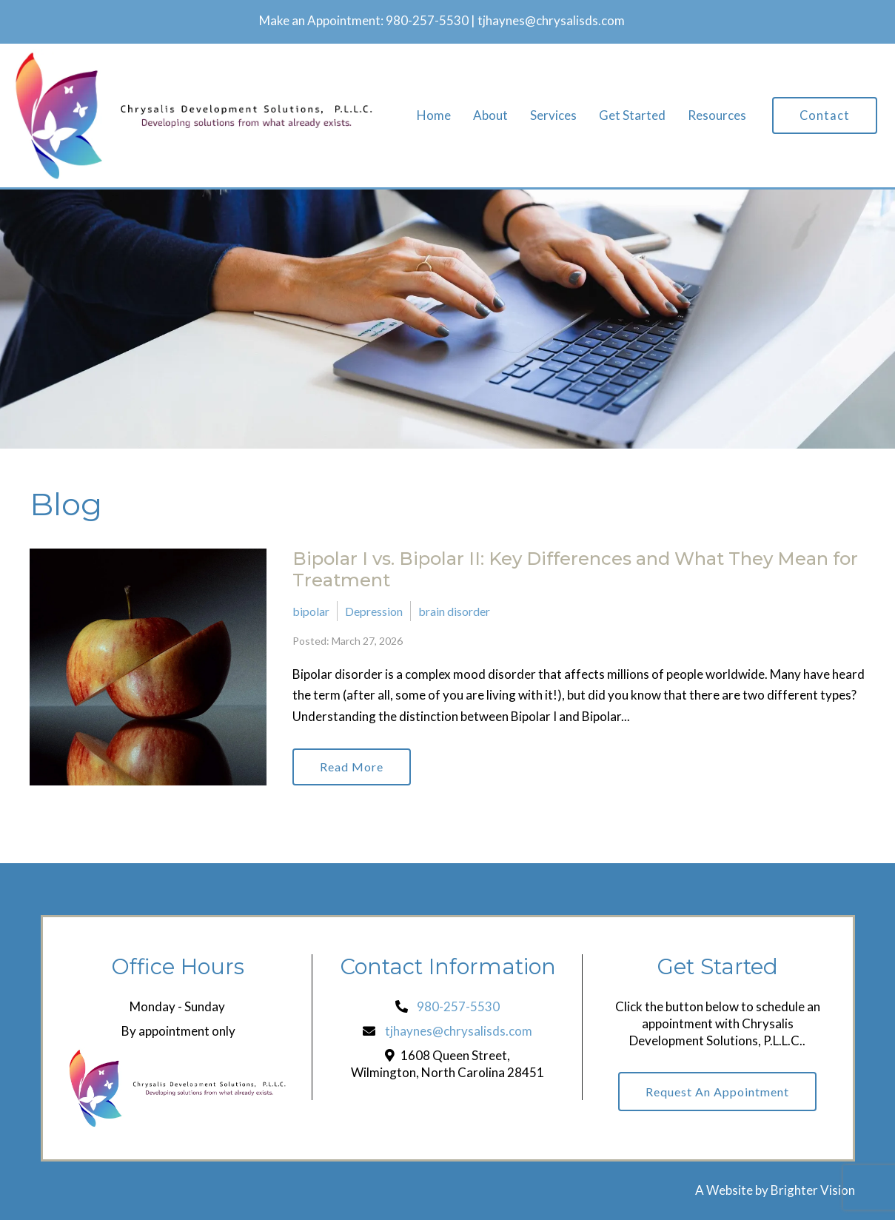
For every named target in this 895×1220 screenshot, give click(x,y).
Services (553, 115)
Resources (717, 115)
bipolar (310, 611)
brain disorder (454, 611)
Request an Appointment (717, 1092)
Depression (374, 611)
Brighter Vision (813, 1190)
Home (434, 115)
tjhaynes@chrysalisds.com (551, 20)
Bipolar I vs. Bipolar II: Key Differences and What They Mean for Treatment (575, 569)
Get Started (632, 115)
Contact (825, 115)
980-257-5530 (427, 20)
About (490, 115)
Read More (351, 767)
